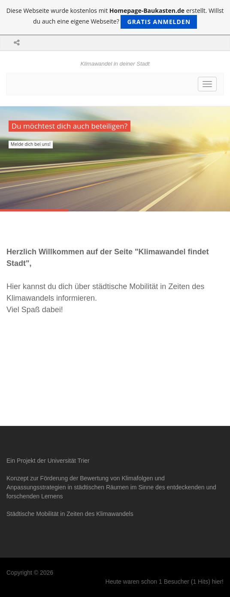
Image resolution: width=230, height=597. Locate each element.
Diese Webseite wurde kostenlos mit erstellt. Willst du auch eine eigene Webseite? (115, 17)
